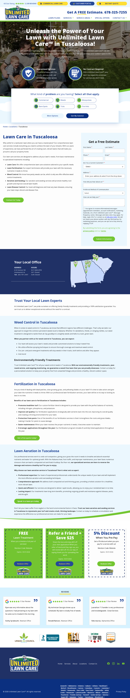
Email (107, 155)
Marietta (90, 692)
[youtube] (123, 663)
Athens (95, 686)
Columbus (88, 688)
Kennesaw (70, 692)
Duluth (63, 690)
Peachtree (64, 695)
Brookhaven (72, 688)
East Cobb (80, 690)
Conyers (97, 688)
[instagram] (113, 663)
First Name (87, 147)
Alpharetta (72, 686)
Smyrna (105, 695)
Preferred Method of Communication (96, 189)
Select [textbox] (86, 193)
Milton (98, 692)
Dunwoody (71, 690)
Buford (63, 688)
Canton (80, 688)
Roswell (86, 695)
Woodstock (99, 697)
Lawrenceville (81, 692)
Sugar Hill (64, 697)
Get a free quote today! (26, 438)
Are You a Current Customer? (93, 163)
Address (86, 172)
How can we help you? (91, 197)
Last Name (109, 147)
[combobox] (104, 193)
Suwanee (72, 697)
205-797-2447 (23, 275)
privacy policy (88, 231)
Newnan (105, 692)
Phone (85, 155)
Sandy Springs (96, 695)
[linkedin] (118, 663)
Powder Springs (76, 695)
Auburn (88, 686)
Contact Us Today (13, 200)
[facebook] (108, 663)
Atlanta (81, 686)
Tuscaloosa (89, 697)
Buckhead (103, 686)
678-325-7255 (112, 217)
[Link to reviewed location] (21, 601)
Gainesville (99, 690)
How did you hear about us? (93, 182)
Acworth (63, 686)
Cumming (105, 688)
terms (103, 231)
